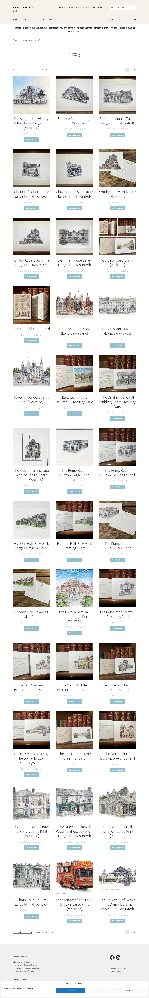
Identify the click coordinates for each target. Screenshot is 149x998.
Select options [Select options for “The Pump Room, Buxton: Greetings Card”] (117, 487)
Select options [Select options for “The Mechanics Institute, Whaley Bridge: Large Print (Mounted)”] (31, 491)
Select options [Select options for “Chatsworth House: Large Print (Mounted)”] (31, 916)
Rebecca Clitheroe (23, 7)
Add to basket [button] (74, 345)
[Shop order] (22, 70)
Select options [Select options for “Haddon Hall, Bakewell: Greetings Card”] (74, 560)
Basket (86, 7)
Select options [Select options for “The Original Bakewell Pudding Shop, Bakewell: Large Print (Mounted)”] (74, 848)
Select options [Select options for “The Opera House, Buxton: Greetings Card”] (117, 770)
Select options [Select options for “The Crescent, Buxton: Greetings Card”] (74, 770)
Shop (62, 7)
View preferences (131, 990)
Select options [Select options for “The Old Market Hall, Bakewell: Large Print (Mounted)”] (117, 848)
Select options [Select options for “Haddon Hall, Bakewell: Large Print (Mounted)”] (31, 560)
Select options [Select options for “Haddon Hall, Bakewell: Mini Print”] (31, 628)
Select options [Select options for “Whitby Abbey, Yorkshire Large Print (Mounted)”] (31, 277)
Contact (42, 19)
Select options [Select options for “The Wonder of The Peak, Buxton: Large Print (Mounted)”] (74, 921)
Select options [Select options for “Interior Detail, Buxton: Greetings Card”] (117, 701)
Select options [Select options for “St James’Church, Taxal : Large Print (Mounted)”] (117, 135)
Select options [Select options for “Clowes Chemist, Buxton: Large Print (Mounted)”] (74, 208)
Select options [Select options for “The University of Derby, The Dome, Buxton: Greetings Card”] (31, 774)
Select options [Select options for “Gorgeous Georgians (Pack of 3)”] (117, 277)
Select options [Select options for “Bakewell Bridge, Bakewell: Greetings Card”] (74, 414)
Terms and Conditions (20, 980)
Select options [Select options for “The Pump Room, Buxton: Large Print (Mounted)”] (74, 491)
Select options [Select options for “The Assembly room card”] (31, 341)
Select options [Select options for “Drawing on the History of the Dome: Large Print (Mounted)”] (31, 139)
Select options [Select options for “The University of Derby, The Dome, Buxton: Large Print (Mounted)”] (117, 921)
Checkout (98, 7)
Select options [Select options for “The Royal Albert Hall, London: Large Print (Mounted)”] (74, 633)
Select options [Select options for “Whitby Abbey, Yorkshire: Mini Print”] (117, 208)
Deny (101, 990)
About (23, 19)
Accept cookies (70, 990)
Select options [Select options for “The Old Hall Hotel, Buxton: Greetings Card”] (74, 701)
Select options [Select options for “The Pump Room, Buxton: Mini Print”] (117, 560)
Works (32, 19)
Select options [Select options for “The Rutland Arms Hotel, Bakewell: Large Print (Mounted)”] (31, 848)
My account (74, 7)
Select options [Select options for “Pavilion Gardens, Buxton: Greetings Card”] (31, 701)
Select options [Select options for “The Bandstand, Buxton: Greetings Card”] (117, 628)
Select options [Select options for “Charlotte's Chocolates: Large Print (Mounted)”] (31, 208)
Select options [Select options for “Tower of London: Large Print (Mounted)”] (31, 414)
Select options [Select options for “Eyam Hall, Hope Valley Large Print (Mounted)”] (74, 277)
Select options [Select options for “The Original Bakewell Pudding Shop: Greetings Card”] (117, 418)
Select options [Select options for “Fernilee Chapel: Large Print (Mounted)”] (74, 135)
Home (15, 19)
